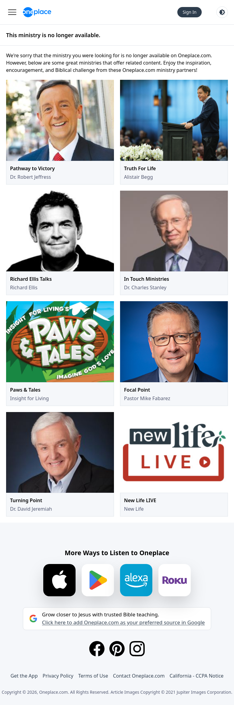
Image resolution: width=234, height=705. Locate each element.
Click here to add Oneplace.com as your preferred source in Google (123, 622)
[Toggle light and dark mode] (222, 12)
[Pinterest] (117, 648)
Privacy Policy (58, 675)
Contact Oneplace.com (139, 675)
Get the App (23, 675)
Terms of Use (93, 675)
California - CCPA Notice (196, 675)
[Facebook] (97, 648)
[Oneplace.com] (37, 12)
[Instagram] (137, 648)
